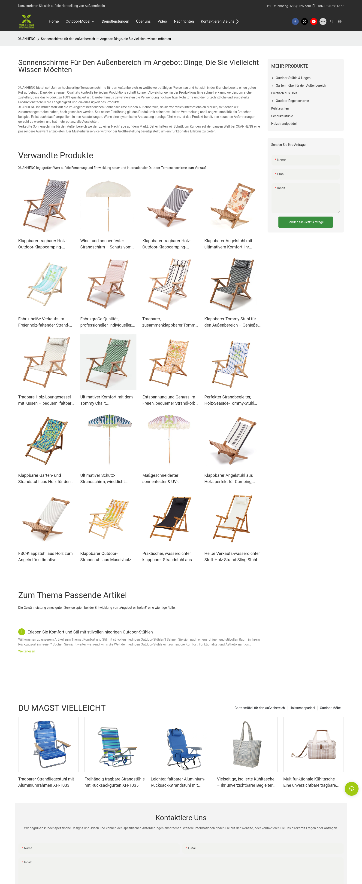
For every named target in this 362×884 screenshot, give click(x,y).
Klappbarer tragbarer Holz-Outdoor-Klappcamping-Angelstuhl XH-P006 (166, 244)
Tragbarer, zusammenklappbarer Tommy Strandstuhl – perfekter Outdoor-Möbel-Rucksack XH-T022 (169, 322)
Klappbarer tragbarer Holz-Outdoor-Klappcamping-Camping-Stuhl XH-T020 (42, 244)
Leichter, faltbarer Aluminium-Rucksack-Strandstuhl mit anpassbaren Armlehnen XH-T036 (178, 782)
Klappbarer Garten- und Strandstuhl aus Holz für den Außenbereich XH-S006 (44, 479)
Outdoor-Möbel (330, 708)
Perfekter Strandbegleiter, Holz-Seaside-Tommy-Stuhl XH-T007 (229, 400)
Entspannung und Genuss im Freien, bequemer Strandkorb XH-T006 (169, 400)
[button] (237, 21)
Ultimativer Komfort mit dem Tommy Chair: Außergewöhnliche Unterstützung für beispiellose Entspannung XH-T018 (108, 400)
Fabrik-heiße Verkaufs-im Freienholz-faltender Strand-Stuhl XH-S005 (43, 322)
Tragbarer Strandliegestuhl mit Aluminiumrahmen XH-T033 (46, 782)
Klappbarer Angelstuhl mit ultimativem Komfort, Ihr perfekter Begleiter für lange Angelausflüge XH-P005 (230, 244)
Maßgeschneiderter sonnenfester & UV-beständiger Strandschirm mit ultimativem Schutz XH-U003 (169, 479)
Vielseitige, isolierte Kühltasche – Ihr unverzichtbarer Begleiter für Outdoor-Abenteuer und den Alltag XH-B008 (246, 782)
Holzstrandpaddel (302, 708)
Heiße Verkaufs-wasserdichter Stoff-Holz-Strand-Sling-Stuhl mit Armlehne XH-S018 (232, 557)
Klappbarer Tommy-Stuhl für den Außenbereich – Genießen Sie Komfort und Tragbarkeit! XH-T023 (232, 322)
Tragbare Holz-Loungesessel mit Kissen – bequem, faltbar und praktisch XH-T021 (44, 400)
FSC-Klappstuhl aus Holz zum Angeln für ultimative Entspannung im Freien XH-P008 (45, 557)
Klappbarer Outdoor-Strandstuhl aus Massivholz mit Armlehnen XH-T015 (105, 557)
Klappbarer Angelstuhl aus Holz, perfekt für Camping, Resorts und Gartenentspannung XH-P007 (231, 479)
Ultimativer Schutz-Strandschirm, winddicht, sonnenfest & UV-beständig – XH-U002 (107, 479)
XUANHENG (26, 39)
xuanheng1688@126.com (292, 6)
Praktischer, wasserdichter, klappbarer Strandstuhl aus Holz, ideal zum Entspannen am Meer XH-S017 (167, 557)
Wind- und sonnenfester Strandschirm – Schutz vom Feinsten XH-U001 (106, 244)
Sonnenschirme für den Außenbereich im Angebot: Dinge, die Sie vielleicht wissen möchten (106, 39)
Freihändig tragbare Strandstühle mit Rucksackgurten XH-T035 (114, 782)
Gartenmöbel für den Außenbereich (260, 708)
